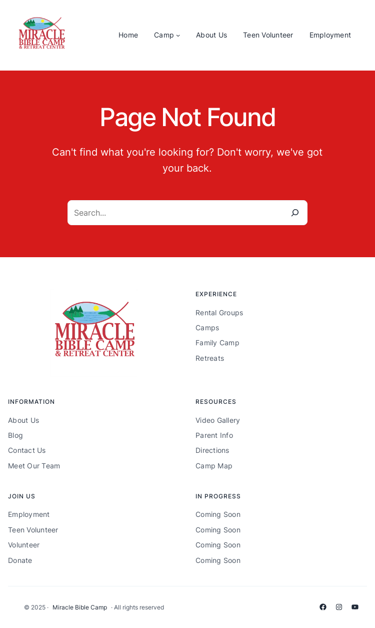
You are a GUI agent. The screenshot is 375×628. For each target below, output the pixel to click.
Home (128, 35)
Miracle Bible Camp (79, 607)
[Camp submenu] (178, 35)
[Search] (295, 213)
